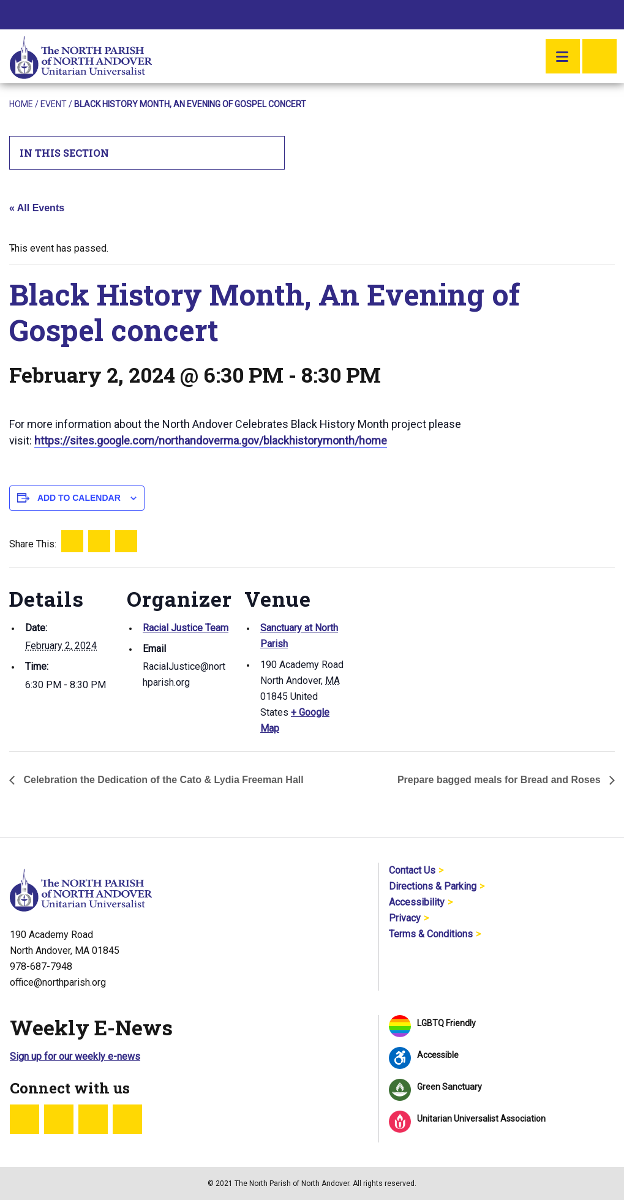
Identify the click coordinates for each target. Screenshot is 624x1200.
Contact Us (412, 870)
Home (21, 104)
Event (53, 104)
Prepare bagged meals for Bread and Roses (500, 779)
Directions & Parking (432, 886)
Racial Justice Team (185, 628)
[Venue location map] (426, 651)
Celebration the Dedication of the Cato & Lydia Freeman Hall (162, 779)
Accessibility (417, 902)
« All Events (36, 208)
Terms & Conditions (431, 934)
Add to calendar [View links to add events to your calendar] (79, 498)
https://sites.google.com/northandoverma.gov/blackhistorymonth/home (210, 440)
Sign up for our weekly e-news (75, 1056)
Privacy (405, 918)
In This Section (147, 152)
